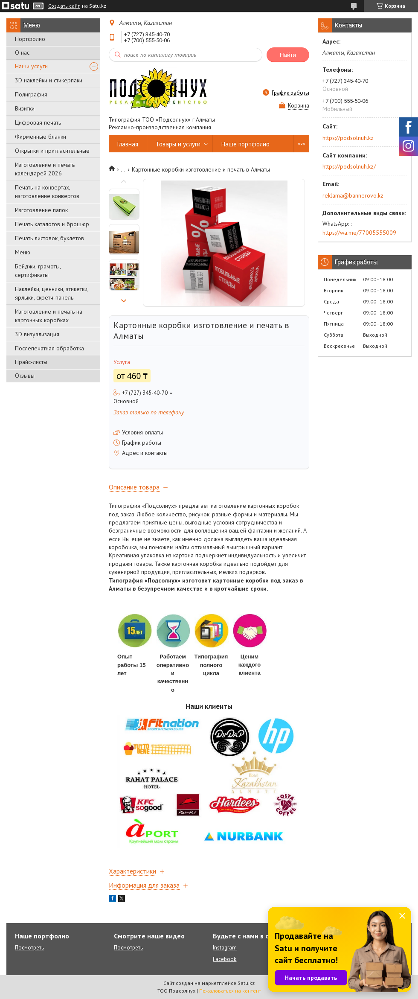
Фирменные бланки (40, 136)
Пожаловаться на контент (230, 990)
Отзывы (25, 375)
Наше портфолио (245, 144)
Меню (22, 252)
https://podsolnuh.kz (348, 138)
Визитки (25, 108)
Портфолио (30, 39)
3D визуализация (37, 334)
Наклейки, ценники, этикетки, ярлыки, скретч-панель (51, 293)
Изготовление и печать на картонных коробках (48, 316)
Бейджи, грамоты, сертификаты (38, 270)
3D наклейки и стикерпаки (48, 80)
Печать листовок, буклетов (49, 238)
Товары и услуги (178, 144)
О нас (22, 52)
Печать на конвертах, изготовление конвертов (47, 191)
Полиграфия (31, 94)
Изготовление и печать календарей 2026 (45, 169)
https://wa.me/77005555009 (359, 232)
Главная (127, 144)
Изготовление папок (41, 210)
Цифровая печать (38, 122)
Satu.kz (246, 983)
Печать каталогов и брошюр (52, 224)
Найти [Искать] (288, 55)
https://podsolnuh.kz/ (349, 166)
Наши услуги (31, 66)
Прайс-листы (31, 362)
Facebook (224, 959)
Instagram (225, 947)
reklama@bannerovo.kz (352, 195)
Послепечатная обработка (49, 348)
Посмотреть (29, 947)
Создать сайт (64, 6)
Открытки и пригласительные (52, 150)
